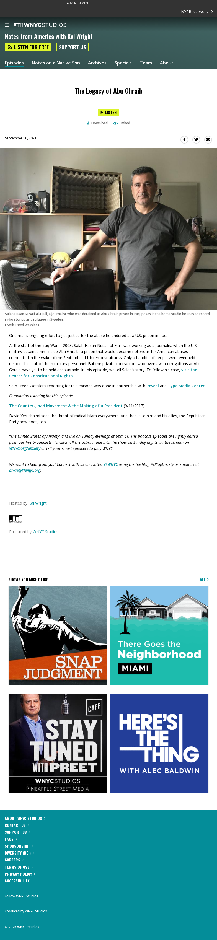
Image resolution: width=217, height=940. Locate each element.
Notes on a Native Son (56, 63)
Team (146, 63)
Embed (121, 123)
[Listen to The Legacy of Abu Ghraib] (108, 112)
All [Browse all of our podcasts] (204, 579)
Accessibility (19, 881)
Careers (14, 860)
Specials (123, 63)
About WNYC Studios (25, 818)
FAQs (11, 839)
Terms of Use (19, 867)
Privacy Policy (20, 874)
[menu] (7, 25)
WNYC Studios (45, 531)
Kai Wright (38, 503)
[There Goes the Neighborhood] (159, 636)
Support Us (72, 47)
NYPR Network (197, 11)
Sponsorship (19, 846)
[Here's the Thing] (159, 744)
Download (97, 123)
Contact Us (17, 825)
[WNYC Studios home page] (47, 25)
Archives (97, 63)
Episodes (14, 63)
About (167, 63)
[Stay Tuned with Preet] (57, 744)
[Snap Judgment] (57, 636)
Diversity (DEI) (19, 853)
